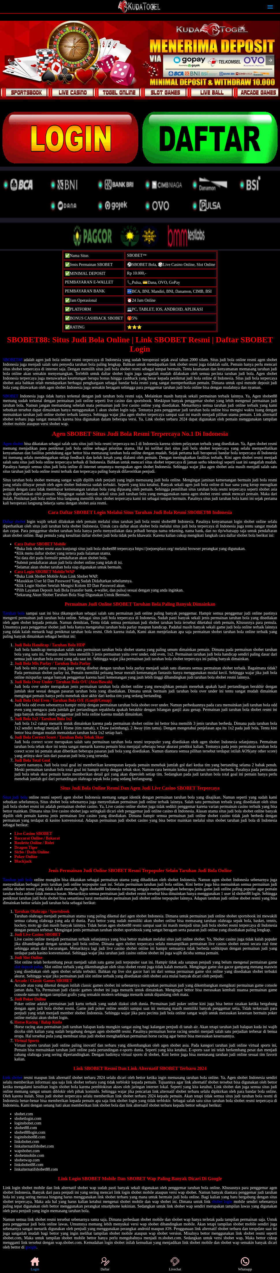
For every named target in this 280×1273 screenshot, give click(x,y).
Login (35, 1264)
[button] (9, 60)
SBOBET (10, 396)
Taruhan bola (14, 613)
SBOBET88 (13, 360)
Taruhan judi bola (18, 880)
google (30, 1247)
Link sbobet (13, 1077)
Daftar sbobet (14, 521)
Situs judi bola (15, 797)
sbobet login (222, 1201)
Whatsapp (245, 1264)
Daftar (104, 1264)
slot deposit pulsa (28, 967)
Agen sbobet (13, 444)
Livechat (175, 1264)
